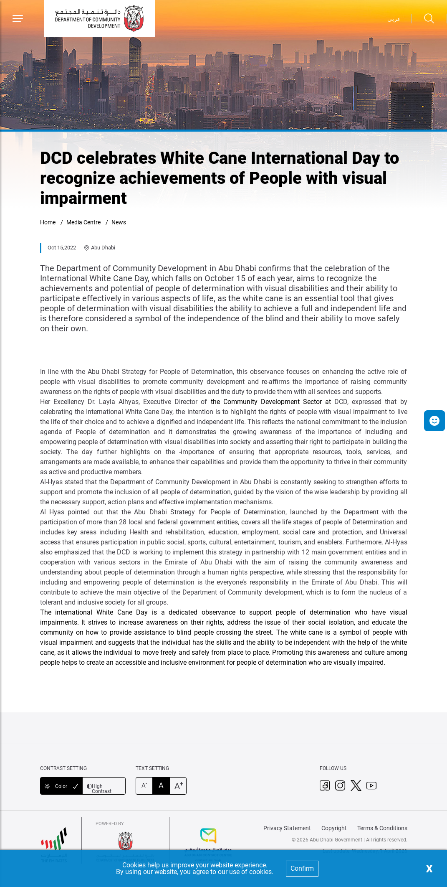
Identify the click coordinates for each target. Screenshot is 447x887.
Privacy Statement (287, 828)
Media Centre (83, 222)
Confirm (302, 868)
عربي (394, 18)
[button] (434, 420)
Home (48, 222)
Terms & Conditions (382, 828)
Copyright (334, 828)
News (118, 222)
